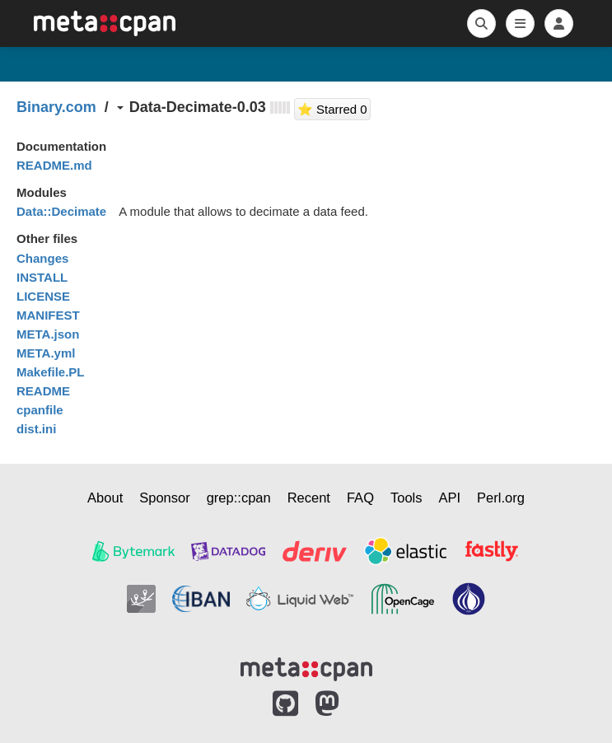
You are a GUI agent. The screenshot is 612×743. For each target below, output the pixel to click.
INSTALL (42, 277)
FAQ (360, 497)
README (43, 391)
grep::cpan (239, 497)
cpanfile (39, 410)
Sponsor (164, 497)
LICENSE (43, 296)
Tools (406, 497)
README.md (54, 165)
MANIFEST (48, 315)
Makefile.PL (50, 372)
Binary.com (56, 107)
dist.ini (36, 429)
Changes (42, 258)
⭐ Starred (334, 107)
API (450, 497)
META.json (47, 334)
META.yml (45, 353)
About (105, 497)
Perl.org (501, 497)
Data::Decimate (61, 211)
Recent (308, 497)
